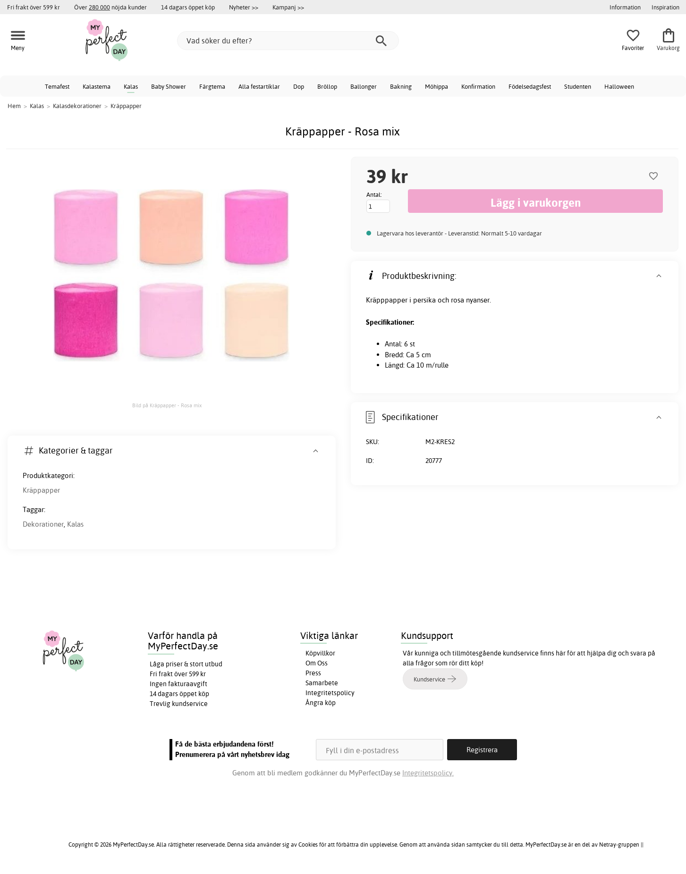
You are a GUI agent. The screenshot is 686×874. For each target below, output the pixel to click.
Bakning (401, 86)
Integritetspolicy (330, 693)
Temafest (57, 86)
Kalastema (96, 86)
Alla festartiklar (259, 86)
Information (625, 7)
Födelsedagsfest (529, 86)
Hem (14, 105)
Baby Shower (168, 86)
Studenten (577, 86)
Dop (298, 86)
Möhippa (436, 86)
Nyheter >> (243, 7)
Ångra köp (320, 702)
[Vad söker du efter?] (288, 40)
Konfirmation (478, 86)
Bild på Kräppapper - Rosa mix (167, 405)
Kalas (131, 86)
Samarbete (321, 683)
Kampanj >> (288, 7)
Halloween (619, 86)
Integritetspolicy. (428, 772)
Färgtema (212, 86)
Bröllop (327, 86)
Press (313, 673)
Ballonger (363, 86)
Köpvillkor (320, 653)
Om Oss (316, 663)
